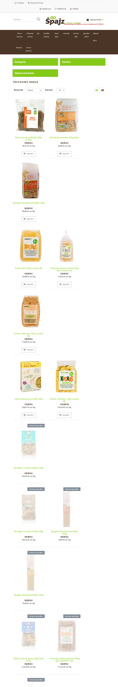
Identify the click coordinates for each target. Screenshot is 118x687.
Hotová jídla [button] (76, 35)
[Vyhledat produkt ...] (27, 20)
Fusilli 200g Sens (91, 591)
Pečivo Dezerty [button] (20, 35)
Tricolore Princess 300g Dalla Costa (59, 465)
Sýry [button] (38, 33)
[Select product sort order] (34, 90)
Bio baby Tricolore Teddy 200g (27, 338)
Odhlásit (31, 635)
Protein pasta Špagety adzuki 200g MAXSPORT (59, 592)
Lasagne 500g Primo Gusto (91, 464)
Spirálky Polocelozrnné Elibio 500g (91, 138)
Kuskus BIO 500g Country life (26, 203)
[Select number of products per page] (60, 90)
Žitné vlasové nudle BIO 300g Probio (26, 138)
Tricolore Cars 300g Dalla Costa (27, 465)
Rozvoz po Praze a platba (69, 654)
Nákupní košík (19, 653)
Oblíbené (17, 657)
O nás (40, 650)
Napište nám (42, 657)
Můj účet (17, 650)
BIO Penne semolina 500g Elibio (59, 138)
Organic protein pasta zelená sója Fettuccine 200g (91, 529)
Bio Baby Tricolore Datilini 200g (91, 273)
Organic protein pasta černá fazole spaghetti (59, 529)
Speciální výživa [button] (86, 35)
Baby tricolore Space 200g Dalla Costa (27, 402)
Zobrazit (49, 90)
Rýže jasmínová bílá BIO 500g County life (26, 529)
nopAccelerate (99, 675)
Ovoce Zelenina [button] (28, 49)
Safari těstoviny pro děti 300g (27, 268)
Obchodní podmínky (70, 650)
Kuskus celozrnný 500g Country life (91, 204)
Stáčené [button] (19, 48)
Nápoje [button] (95, 33)
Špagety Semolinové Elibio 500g (91, 338)
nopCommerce (28, 672)
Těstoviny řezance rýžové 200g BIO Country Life (59, 204)
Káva (95, 41)
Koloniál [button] (66, 33)
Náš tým (41, 653)
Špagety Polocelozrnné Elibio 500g (59, 338)
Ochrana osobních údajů (69, 661)
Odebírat (19, 635)
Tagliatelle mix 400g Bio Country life (91, 402)
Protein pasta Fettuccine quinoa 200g (26, 592)
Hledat (89, 649)
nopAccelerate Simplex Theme (93, 672)
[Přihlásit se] (35, 629)
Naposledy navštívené (95, 653)
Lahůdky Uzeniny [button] (46, 35)
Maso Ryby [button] (57, 35)
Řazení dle (18, 90)
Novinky (89, 657)
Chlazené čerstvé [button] (30, 35)
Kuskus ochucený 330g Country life (59, 269)
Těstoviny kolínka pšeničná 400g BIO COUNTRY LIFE (59, 402)
